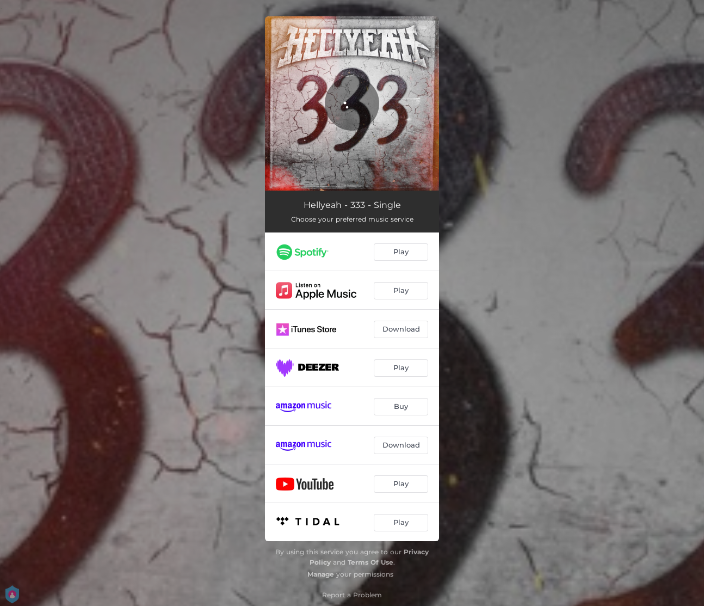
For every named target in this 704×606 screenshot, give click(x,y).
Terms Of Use (370, 562)
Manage (320, 574)
